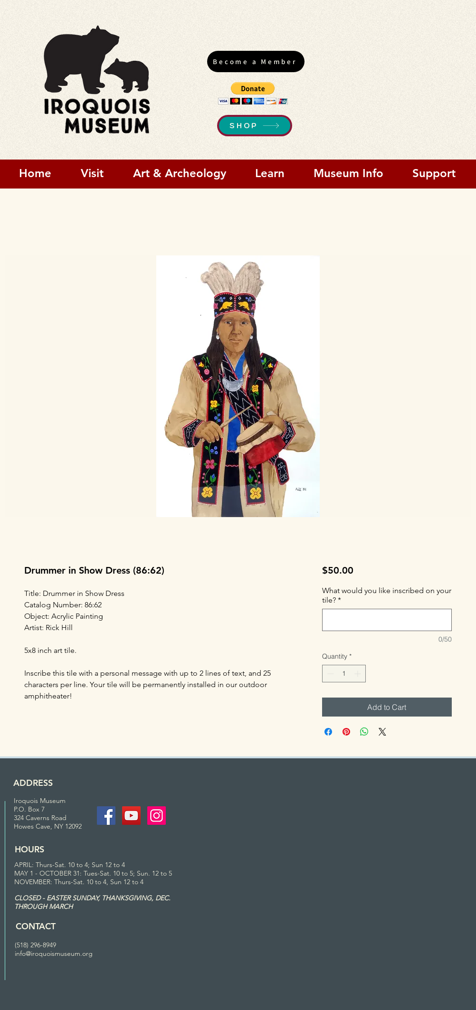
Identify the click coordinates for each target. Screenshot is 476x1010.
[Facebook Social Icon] (106, 815)
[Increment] (358, 673)
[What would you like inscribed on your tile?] (387, 620)
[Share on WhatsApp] (364, 731)
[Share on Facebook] (328, 731)
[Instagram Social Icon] (156, 815)
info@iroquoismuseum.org (54, 953)
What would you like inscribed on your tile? (386, 595)
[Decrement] (329, 673)
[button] (253, 93)
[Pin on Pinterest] (346, 731)
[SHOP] (254, 125)
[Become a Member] (256, 61)
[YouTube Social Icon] (131, 815)
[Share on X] (382, 731)
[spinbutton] (343, 673)
